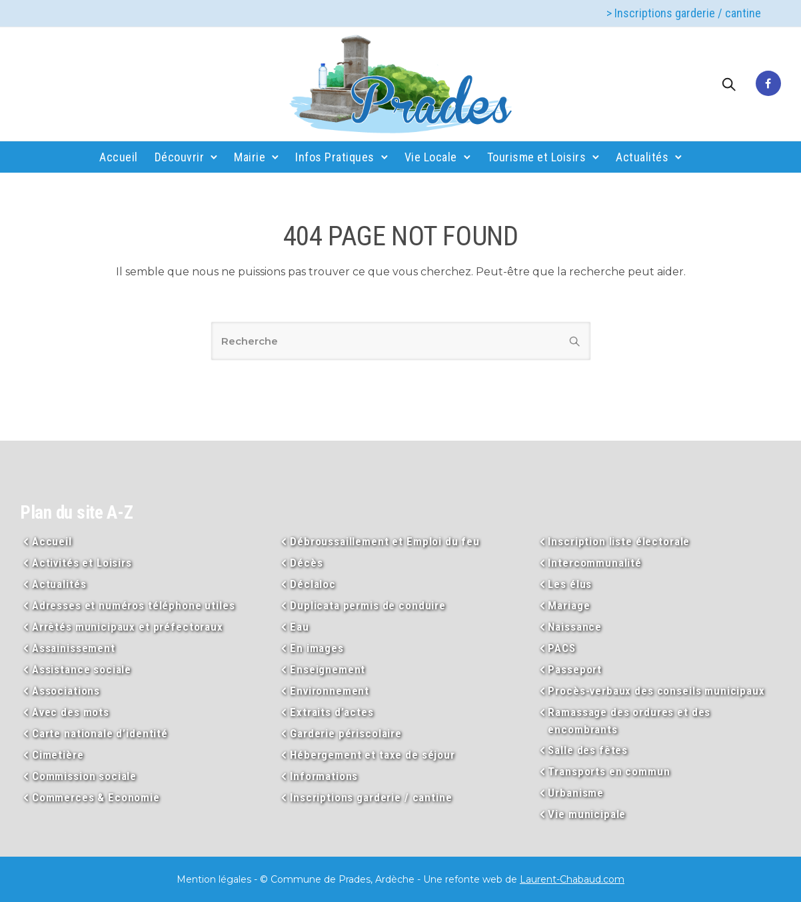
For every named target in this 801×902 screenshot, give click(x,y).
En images (317, 648)
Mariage (569, 605)
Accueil (118, 157)
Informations (324, 776)
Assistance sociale (81, 669)
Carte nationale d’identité (100, 733)
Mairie (249, 157)
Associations (66, 690)
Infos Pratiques (335, 157)
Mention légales (214, 879)
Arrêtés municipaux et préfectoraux (127, 626)
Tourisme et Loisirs (536, 157)
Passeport (575, 669)
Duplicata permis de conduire (368, 605)
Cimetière (58, 754)
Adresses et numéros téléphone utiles (133, 605)
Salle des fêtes (588, 750)
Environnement (329, 690)
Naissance (575, 626)
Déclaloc (313, 584)
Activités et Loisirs (82, 562)
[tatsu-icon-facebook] (768, 84)
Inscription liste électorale (619, 541)
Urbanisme (576, 792)
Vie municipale (587, 814)
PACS (561, 648)
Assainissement (73, 648)
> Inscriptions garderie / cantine (683, 13)
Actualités (642, 157)
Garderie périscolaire (346, 733)
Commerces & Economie (96, 797)
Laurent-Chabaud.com (572, 879)
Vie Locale (430, 157)
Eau (299, 626)
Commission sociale (84, 776)
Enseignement (327, 669)
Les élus (570, 584)
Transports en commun (609, 771)
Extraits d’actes (332, 712)
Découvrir (180, 157)
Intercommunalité (595, 562)
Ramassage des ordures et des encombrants (629, 720)
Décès (306, 562)
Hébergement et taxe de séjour (372, 754)
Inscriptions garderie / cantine (371, 797)
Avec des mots (70, 712)
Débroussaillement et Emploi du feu (385, 541)
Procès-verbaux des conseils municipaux (656, 690)
